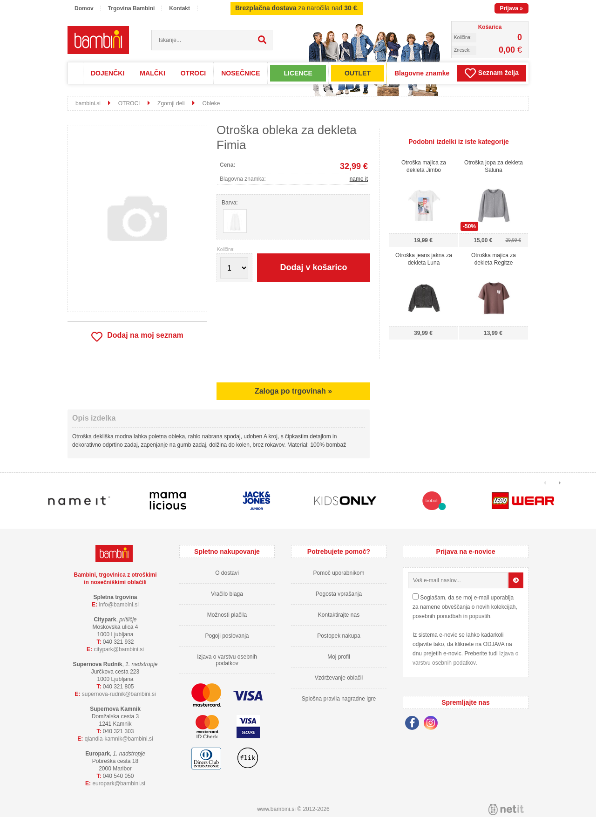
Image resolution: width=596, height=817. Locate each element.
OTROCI (193, 73)
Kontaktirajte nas (338, 615)
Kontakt (179, 8)
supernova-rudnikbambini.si (119, 694)
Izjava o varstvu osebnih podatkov (227, 660)
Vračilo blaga (227, 594)
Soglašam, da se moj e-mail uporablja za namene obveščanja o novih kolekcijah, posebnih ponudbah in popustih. (465, 607)
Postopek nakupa (338, 636)
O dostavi (227, 573)
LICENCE (298, 73)
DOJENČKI (107, 73)
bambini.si (88, 103)
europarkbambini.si (118, 783)
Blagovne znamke (421, 73)
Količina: (226, 249)
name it (359, 179)
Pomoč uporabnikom (338, 573)
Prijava (511, 8)
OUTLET (358, 73)
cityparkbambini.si (119, 649)
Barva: (230, 202)
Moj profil (338, 657)
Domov (84, 8)
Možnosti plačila (227, 615)
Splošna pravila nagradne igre (339, 698)
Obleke (211, 103)
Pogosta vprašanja (339, 594)
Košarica (490, 27)
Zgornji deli (171, 103)
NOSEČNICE (240, 73)
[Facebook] (414, 724)
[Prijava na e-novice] (515, 580)
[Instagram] (433, 724)
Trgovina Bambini (131, 8)
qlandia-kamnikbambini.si (119, 738)
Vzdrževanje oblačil (339, 677)
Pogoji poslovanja (227, 636)
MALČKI (152, 73)
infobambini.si (119, 604)
